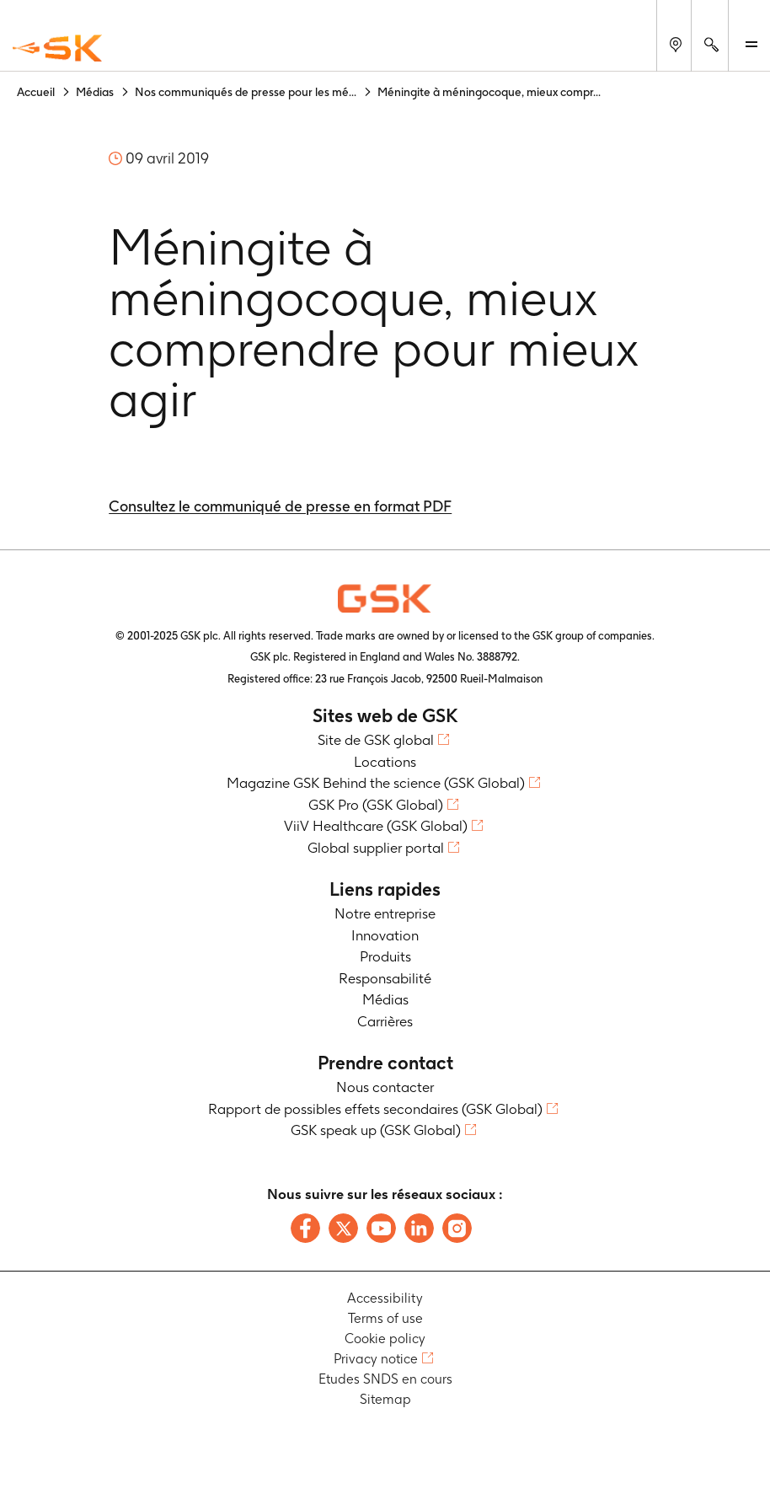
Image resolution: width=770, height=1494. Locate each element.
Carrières (385, 1021)
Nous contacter (385, 1087)
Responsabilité (385, 978)
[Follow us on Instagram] (457, 1228)
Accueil (36, 92)
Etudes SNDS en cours (385, 1379)
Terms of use (385, 1318)
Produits (385, 956)
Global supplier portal (375, 847)
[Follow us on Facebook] (305, 1228)
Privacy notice (376, 1359)
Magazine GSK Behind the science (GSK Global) (376, 782)
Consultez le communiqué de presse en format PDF (280, 506)
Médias (95, 92)
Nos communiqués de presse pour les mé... (245, 92)
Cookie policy (385, 1339)
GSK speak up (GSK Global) (376, 1130)
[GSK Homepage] (57, 49)
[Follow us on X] (343, 1228)
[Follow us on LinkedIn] (419, 1228)
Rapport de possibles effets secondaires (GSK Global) (375, 1108)
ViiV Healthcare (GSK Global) (376, 825)
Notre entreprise (385, 913)
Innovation (385, 935)
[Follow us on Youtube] (381, 1228)
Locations (385, 761)
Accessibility (385, 1298)
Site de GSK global (376, 739)
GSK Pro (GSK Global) (375, 804)
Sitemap (385, 1399)
